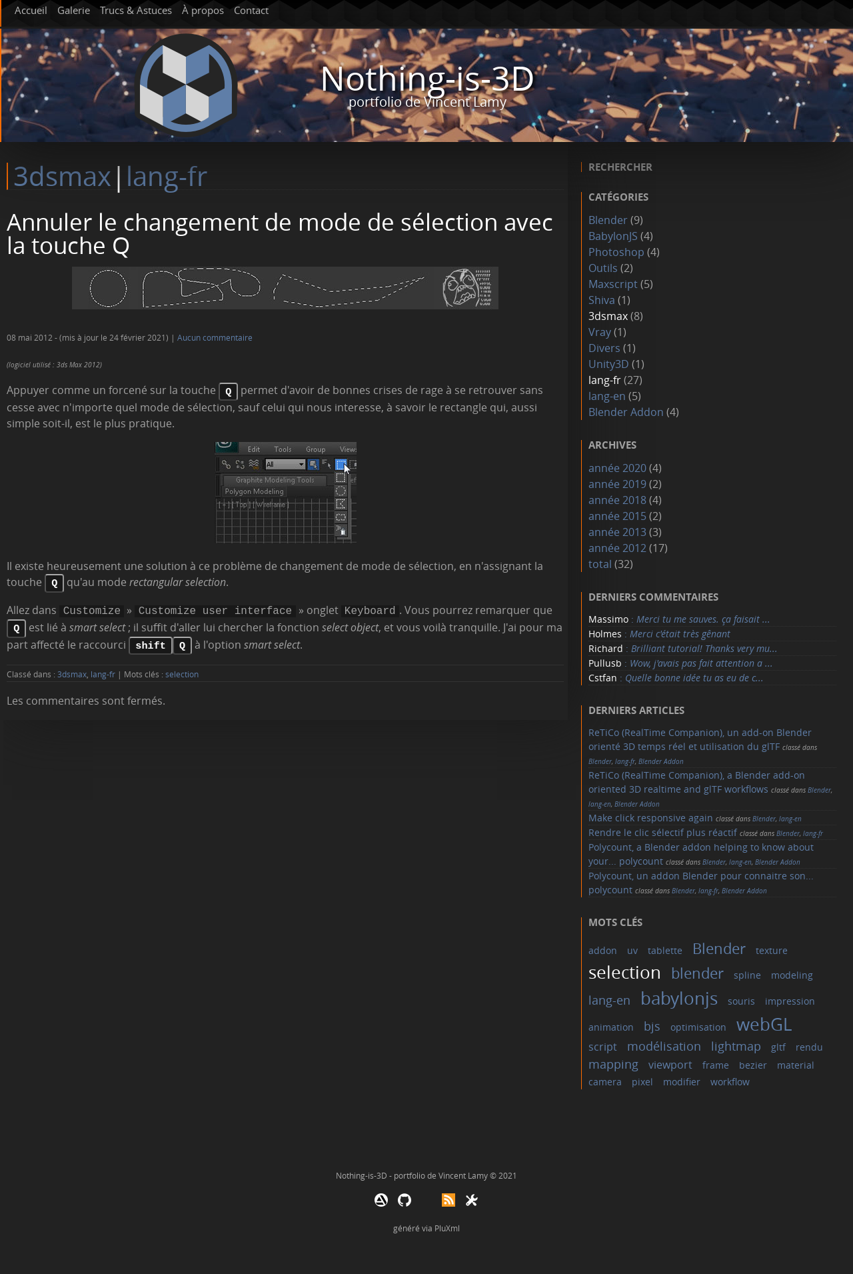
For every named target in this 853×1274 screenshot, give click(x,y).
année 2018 (617, 500)
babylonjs (679, 998)
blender (697, 973)
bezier (753, 1065)
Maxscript (613, 284)
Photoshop (616, 252)
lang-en (607, 396)
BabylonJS (613, 236)
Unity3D (608, 364)
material (795, 1065)
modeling (792, 975)
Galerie (73, 10)
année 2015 (617, 516)
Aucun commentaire (215, 338)
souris (741, 1001)
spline (747, 975)
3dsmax (62, 176)
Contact (251, 10)
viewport (670, 1064)
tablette (665, 950)
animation (611, 1027)
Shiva (601, 300)
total (601, 564)
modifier (681, 1081)
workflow (730, 1081)
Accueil (31, 10)
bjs (652, 1026)
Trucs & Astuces (136, 10)
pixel (642, 1081)
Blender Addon (626, 412)
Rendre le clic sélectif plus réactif (662, 832)
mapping (613, 1064)
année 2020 (617, 468)
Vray (599, 332)
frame (715, 1065)
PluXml (447, 1228)
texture (772, 950)
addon (602, 950)
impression (790, 1001)
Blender (608, 220)
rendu (809, 1047)
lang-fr (166, 176)
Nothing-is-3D (427, 78)
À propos (203, 10)
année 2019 (617, 484)
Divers (604, 348)
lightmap (736, 1046)
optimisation (698, 1027)
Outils (603, 268)
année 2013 (617, 532)
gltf (778, 1047)
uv (632, 950)
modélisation (664, 1046)
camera (605, 1081)
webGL (764, 1024)
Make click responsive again (650, 817)
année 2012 (617, 548)
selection (182, 668)
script (602, 1046)
